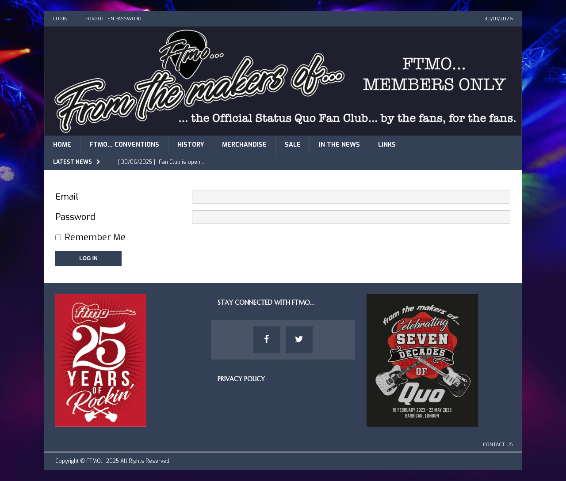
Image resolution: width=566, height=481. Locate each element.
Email (67, 197)
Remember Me (95, 237)
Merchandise (244, 144)
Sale (293, 144)
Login (60, 18)
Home (62, 144)
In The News (339, 144)
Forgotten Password (113, 18)
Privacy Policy (241, 379)
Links (387, 144)
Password (75, 217)
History (190, 144)
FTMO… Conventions (124, 144)
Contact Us (498, 444)
